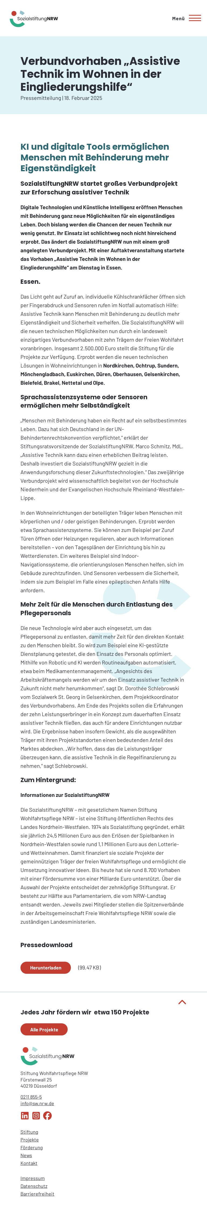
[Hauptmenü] (184, 18)
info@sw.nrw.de (37, 1103)
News (26, 1155)
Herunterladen (45, 968)
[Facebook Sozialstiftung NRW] (47, 1118)
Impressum (32, 1178)
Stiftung (29, 1132)
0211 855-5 (31, 1097)
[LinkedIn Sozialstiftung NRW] (24, 1118)
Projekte (29, 1140)
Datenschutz (33, 1186)
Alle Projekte (44, 1029)
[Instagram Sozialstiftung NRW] (36, 1118)
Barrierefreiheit (37, 1194)
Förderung (31, 1147)
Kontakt (28, 1163)
